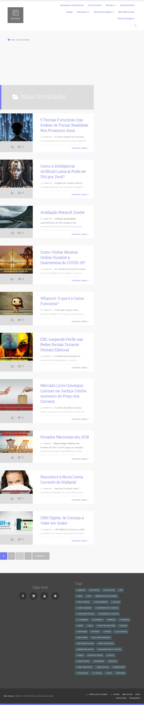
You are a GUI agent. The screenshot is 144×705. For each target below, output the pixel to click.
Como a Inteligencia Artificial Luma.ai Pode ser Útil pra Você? (63, 171)
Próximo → (41, 555)
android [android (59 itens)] (81, 590)
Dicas (12, 279)
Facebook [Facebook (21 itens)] (125, 620)
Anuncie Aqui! (121, 698)
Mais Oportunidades (103, 12)
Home (12, 40)
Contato (116, 694)
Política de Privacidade (98, 694)
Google (69, 12)
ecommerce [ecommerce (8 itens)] (98, 620)
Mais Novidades (13, 147)
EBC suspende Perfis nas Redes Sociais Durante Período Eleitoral (61, 344)
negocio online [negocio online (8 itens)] (96, 655)
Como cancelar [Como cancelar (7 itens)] (84, 608)
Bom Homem (9, 696)
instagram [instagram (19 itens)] (82, 631)
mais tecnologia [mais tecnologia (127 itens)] (106, 643)
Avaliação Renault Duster (62, 212)
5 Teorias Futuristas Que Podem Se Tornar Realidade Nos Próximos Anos (64, 125)
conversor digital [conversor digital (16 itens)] (86, 614)
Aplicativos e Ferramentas (72, 5)
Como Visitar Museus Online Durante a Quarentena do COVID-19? (62, 257)
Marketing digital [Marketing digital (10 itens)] (86, 649)
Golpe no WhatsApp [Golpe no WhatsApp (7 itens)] (106, 626)
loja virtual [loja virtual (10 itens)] (121, 631)
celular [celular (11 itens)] (116, 602)
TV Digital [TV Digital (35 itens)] (97, 673)
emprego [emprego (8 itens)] (112, 620)
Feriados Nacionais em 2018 (64, 436)
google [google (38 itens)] (123, 626)
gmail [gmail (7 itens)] (90, 626)
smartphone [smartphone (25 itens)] (119, 667)
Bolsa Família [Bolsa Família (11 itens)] (84, 602)
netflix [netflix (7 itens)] (111, 655)
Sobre (137, 694)
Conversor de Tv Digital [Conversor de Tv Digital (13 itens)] (107, 608)
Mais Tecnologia (125, 18)
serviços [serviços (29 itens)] (113, 661)
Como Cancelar (95, 5)
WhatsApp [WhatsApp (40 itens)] (121, 673)
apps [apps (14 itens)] (89, 596)
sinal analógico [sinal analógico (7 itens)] (85, 667)
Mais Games (82, 12)
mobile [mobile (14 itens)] (81, 655)
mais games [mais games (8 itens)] (82, 637)
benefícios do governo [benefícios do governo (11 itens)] (106, 596)
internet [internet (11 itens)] (96, 631)
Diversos (109, 5)
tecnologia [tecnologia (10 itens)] (83, 673)
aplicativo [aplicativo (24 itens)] (94, 590)
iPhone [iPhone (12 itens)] (108, 631)
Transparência (134, 698)
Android (12, 320)
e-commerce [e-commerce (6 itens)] (83, 620)
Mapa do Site (127, 694)
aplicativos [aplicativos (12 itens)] (109, 590)
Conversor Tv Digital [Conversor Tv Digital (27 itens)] (109, 614)
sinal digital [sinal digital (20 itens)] (103, 667)
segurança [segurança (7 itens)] (99, 661)
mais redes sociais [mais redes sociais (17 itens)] (86, 643)
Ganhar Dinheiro (127, 5)
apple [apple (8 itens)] (80, 596)
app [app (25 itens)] (121, 590)
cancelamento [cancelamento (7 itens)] (101, 602)
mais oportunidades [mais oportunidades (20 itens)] (101, 637)
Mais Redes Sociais (126, 12)
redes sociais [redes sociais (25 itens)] (83, 661)
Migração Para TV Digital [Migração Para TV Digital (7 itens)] (110, 649)
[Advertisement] (72, 61)
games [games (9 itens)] (80, 626)
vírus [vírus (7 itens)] (109, 673)
